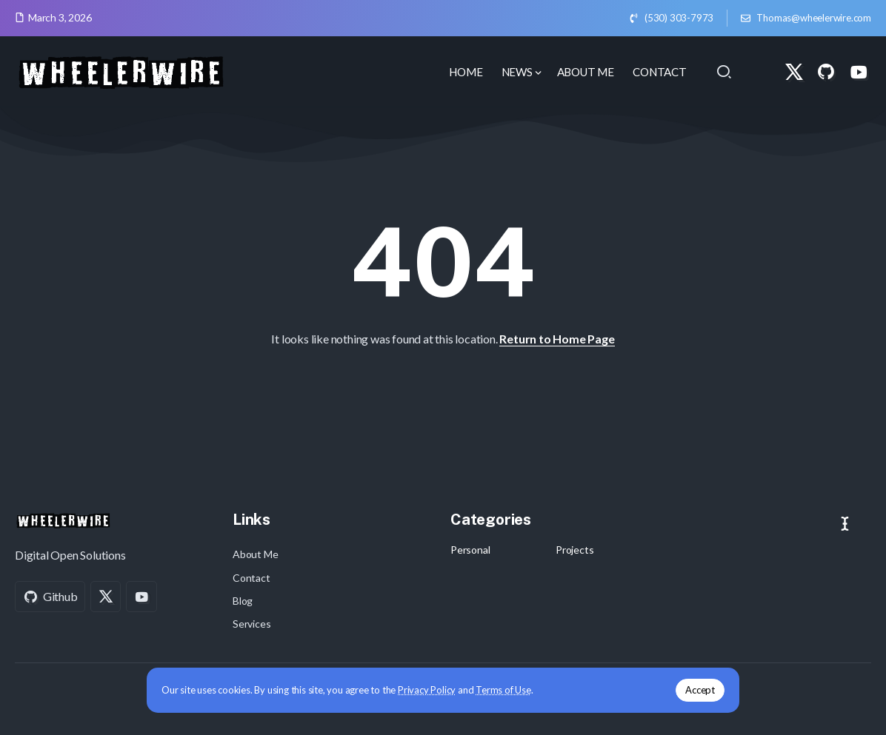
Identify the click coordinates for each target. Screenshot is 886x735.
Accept (700, 690)
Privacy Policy (427, 690)
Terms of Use (503, 690)
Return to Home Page (556, 339)
